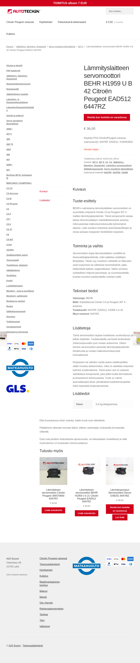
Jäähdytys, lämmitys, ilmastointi (31, 46)
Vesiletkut (11, 275)
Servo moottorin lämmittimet (62, 46)
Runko (9, 306)
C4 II (8, 214)
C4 (106, 162)
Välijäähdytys (13, 270)
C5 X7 (9, 229)
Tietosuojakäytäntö (50, 564)
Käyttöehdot (45, 22)
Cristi (9, 245)
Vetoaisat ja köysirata (17, 332)
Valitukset (45, 626)
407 (8, 159)
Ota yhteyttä (46, 603)
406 (8, 154)
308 (8, 139)
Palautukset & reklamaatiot (72, 22)
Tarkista (44, 614)
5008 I (9, 165)
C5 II (8, 224)
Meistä (43, 597)
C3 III (8, 198)
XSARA (10, 250)
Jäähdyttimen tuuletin (17, 94)
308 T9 (9, 144)
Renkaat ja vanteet (15, 301)
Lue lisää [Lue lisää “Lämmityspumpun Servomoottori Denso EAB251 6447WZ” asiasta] (119, 517)
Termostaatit (12, 260)
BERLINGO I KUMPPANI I (19, 183)
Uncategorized (13, 327)
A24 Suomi (14, 645)
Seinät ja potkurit (15, 115)
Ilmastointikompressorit (18, 84)
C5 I (8, 219)
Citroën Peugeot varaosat (20, 22)
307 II (80, 46)
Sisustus (10, 316)
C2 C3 (9, 188)
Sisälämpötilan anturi (17, 255)
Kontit (9, 280)
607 (8, 170)
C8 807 (9, 239)
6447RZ (116, 172)
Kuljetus (10, 34)
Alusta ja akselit (14, 65)
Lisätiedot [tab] (45, 200)
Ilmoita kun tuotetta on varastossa (107, 117)
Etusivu (9, 46)
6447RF (108, 172)
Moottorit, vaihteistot (16, 296)
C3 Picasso (12, 204)
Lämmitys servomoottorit (119, 165)
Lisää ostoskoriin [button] (53, 510)
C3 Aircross (12, 193)
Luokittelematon (14, 286)
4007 (8, 149)
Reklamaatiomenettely (51, 608)
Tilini (42, 620)
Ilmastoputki (12, 89)
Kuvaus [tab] (44, 191)
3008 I (9, 129)
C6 (7, 234)
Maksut (43, 591)
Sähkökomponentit (93, 169)
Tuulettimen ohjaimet (17, 265)
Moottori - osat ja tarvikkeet (20, 291)
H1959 (125, 172)
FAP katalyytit (13, 70)
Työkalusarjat (13, 321)
